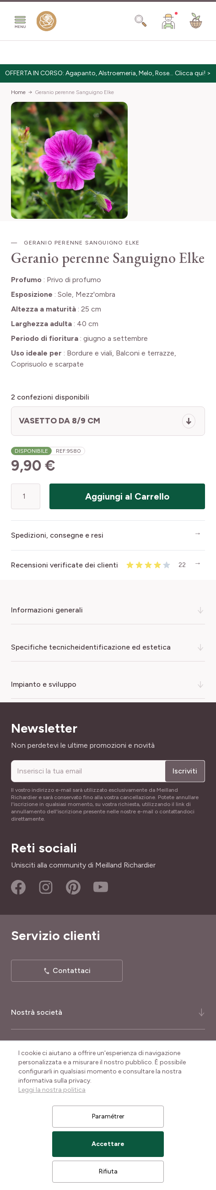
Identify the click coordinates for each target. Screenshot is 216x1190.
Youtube (100, 887)
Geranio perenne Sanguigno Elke (74, 92)
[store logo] (47, 23)
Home (18, 92)
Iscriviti (185, 771)
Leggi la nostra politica (52, 1090)
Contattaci (72, 970)
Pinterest (73, 887)
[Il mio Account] (168, 21)
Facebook (18, 887)
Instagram (45, 887)
